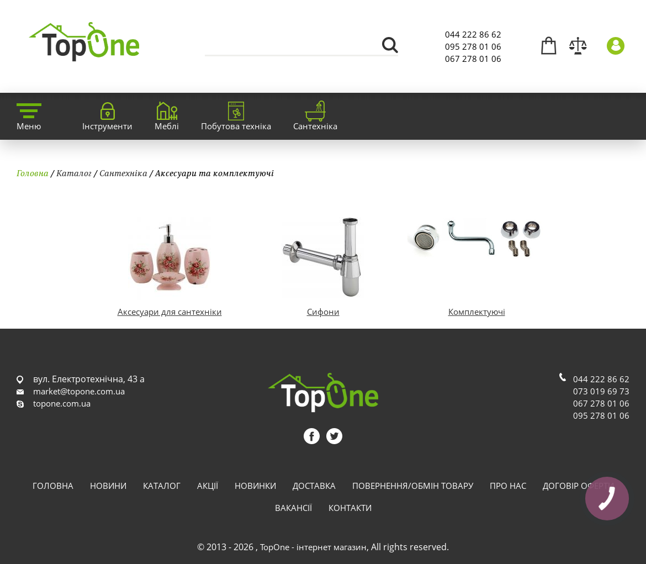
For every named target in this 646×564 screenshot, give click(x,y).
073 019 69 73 (601, 391)
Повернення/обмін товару (412, 485)
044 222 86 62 (473, 34)
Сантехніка (123, 172)
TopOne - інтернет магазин (313, 546)
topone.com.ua (62, 403)
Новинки (255, 485)
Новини (108, 485)
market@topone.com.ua (79, 391)
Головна (33, 172)
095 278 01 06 (473, 46)
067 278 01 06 (473, 58)
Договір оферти (578, 485)
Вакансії (293, 507)
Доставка (314, 485)
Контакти (350, 507)
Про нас (508, 485)
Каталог (74, 172)
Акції (207, 485)
